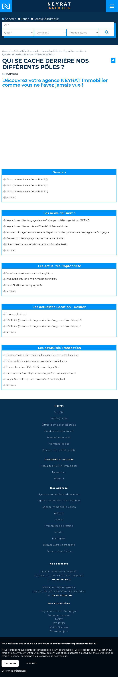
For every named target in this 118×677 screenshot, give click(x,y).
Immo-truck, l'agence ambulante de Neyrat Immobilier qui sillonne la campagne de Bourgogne (57, 232)
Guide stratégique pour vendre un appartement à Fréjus (36, 361)
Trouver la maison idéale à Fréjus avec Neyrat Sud (32, 367)
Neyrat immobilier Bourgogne (59, 611)
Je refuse (31, 663)
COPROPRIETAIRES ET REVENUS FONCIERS (31, 279)
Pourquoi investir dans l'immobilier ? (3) (27, 179)
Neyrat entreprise (59, 615)
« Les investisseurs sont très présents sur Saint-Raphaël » (36, 244)
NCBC (59, 619)
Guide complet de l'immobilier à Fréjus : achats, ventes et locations (42, 355)
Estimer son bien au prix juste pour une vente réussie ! (35, 238)
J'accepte (10, 663)
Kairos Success (59, 627)
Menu (112, 6)
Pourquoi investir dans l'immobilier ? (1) (27, 191)
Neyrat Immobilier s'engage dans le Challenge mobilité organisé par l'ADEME (47, 220)
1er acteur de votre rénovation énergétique (29, 273)
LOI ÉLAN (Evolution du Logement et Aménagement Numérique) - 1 (43, 326)
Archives (11, 197)
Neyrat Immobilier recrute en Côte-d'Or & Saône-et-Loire (37, 226)
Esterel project (59, 631)
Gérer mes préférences (14, 670)
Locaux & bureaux (45, 19)
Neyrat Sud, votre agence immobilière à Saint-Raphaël (35, 379)
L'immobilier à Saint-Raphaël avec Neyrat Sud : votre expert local (41, 373)
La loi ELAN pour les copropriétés (24, 285)
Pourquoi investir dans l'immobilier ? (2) (27, 185)
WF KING (59, 623)
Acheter (9, 19)
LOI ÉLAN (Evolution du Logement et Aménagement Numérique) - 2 (44, 320)
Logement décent (16, 314)
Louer (23, 19)
